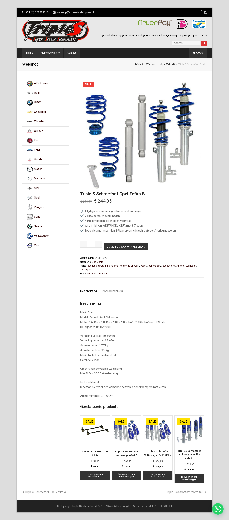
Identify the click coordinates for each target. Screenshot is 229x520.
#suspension (168, 265)
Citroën (38, 131)
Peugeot (39, 207)
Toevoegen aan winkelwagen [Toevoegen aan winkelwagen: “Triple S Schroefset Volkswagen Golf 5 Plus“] (157, 475)
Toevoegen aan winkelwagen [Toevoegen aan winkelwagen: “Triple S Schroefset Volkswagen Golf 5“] (126, 475)
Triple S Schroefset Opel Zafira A (44, 492)
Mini (36, 188)
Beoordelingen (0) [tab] (112, 291)
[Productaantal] (91, 244)
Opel (37, 198)
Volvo (37, 245)
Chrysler (39, 121)
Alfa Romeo (41, 83)
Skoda (38, 226)
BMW (37, 102)
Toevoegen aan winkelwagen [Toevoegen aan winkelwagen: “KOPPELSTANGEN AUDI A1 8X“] (95, 475)
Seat (37, 217)
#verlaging (85, 269)
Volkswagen (41, 236)
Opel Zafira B (167, 64)
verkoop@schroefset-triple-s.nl (75, 12)
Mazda (38, 169)
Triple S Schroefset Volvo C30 (186, 492)
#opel (143, 265)
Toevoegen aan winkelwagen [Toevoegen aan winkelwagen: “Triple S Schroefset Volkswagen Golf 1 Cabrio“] (189, 478)
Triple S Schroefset (97, 273)
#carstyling (102, 265)
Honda (38, 159)
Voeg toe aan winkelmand (126, 246)
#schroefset (153, 265)
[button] (218, 509)
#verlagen (191, 265)
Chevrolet (40, 112)
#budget (90, 265)
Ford (37, 150)
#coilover (114, 265)
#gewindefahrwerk (129, 265)
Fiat (36, 140)
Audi (37, 93)
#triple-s (180, 265)
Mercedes (40, 178)
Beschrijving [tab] (88, 291)
